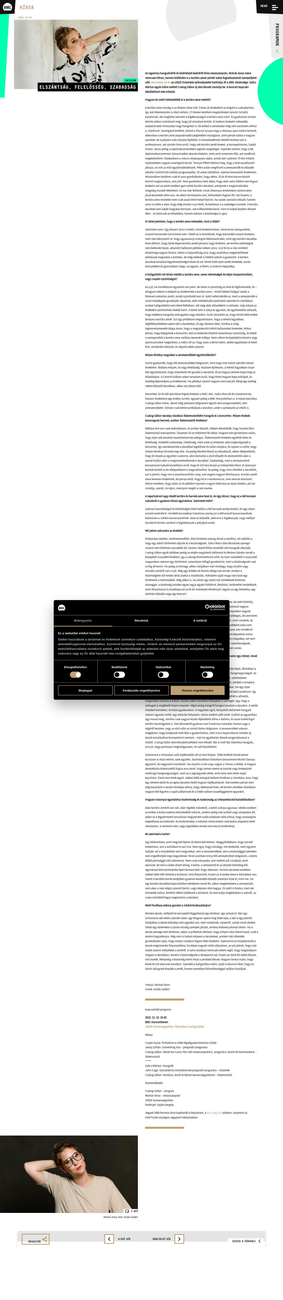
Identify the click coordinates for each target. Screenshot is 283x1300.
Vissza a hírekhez (243, 1241)
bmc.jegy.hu (214, 1113)
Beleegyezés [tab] (83, 620)
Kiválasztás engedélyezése (141, 690)
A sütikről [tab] (200, 620)
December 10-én (161, 82)
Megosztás (37, 1240)
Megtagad (85, 690)
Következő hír (162, 1239)
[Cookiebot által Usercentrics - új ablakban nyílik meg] (208, 607)
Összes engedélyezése (198, 690)
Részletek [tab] (141, 620)
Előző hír (124, 1239)
